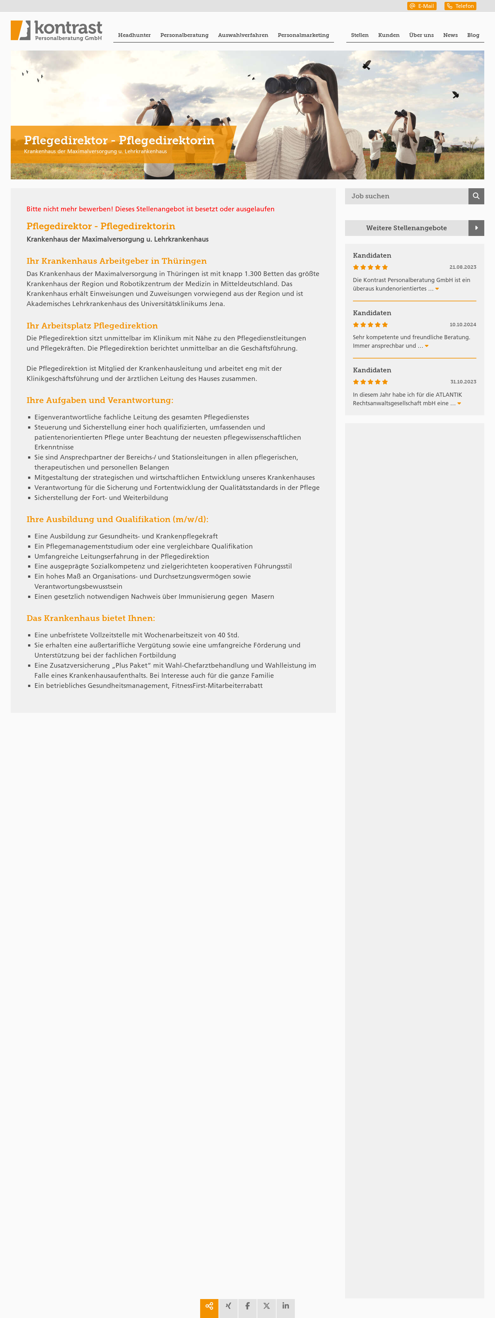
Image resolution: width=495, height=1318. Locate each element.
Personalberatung (184, 35)
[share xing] (228, 1308)
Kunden (389, 35)
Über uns (421, 35)
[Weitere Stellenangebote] (414, 228)
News (450, 35)
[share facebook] (247, 1308)
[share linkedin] (286, 1308)
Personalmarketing (303, 35)
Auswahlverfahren (243, 35)
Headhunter (134, 35)
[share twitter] (266, 1308)
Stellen (360, 35)
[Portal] (56, 32)
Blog (473, 35)
